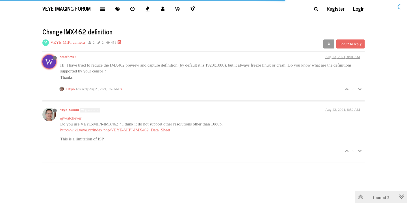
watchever (68, 57)
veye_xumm (69, 110)
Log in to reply (350, 44)
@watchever (90, 110)
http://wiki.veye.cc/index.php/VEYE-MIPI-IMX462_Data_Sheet (115, 130)
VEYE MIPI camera (67, 42)
